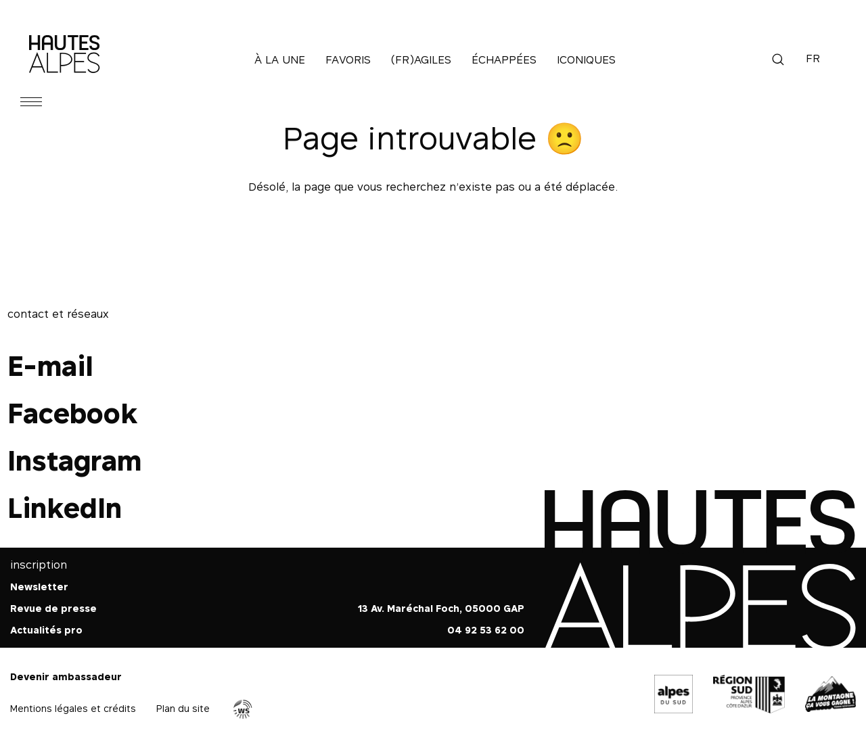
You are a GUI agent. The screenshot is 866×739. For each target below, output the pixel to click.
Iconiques (586, 59)
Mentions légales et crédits (73, 708)
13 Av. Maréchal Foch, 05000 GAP (441, 608)
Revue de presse (53, 608)
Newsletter (39, 586)
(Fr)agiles (421, 59)
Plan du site (183, 708)
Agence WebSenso (242, 709)
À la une (279, 59)
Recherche (778, 59)
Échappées (504, 59)
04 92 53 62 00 (485, 630)
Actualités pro (46, 630)
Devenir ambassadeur (66, 676)
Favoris (348, 59)
